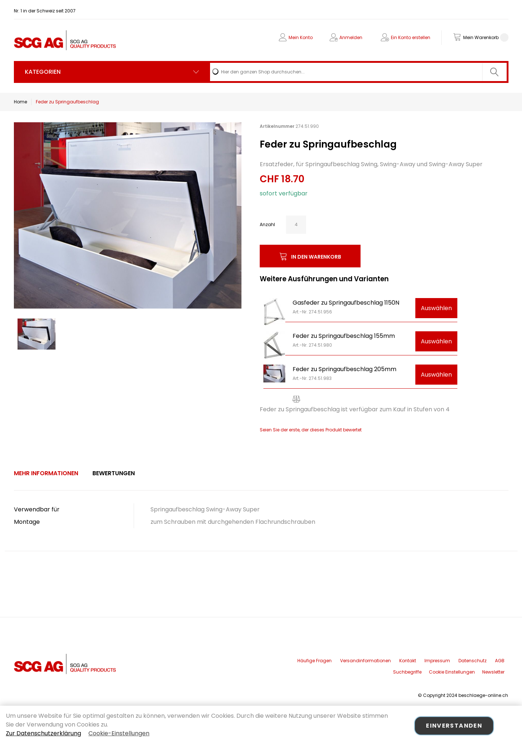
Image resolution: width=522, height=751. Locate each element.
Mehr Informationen (46, 473)
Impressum (437, 660)
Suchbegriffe (407, 672)
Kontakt (407, 660)
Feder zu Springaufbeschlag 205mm (344, 369)
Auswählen (436, 308)
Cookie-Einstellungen (118, 733)
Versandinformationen (365, 660)
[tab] (46, 473)
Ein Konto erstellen (410, 37)
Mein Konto (301, 37)
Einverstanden (454, 725)
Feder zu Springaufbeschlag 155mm (344, 336)
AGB (499, 660)
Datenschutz (472, 660)
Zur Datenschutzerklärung (43, 733)
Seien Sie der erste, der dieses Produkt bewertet (311, 430)
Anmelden (350, 37)
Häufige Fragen (314, 660)
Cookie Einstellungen (452, 672)
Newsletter (493, 672)
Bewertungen (113, 473)
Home (20, 102)
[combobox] (358, 72)
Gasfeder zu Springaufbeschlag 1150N (346, 302)
